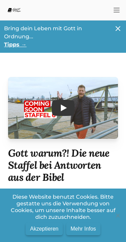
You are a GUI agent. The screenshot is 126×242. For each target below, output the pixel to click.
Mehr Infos (83, 229)
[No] (117, 215)
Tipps (15, 44)
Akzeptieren (44, 229)
